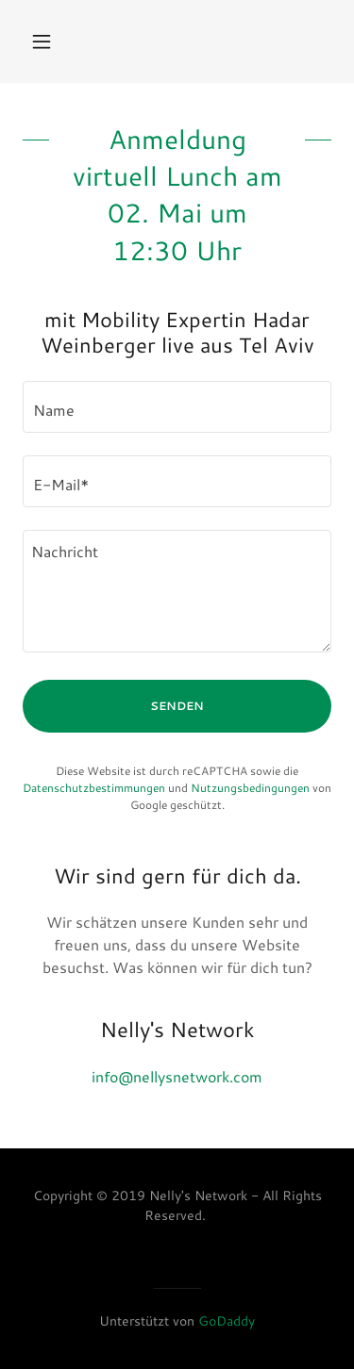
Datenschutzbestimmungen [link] (94, 788)
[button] (46, 41)
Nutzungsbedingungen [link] (250, 788)
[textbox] (177, 407)
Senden (177, 706)
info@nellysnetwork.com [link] (177, 1076)
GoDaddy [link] (226, 1320)
